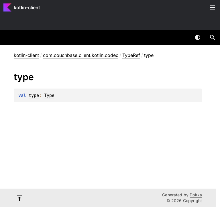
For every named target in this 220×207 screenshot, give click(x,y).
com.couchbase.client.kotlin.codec (80, 55)
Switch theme (197, 37)
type (34, 95)
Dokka (196, 194)
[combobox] (182, 37)
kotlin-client (27, 7)
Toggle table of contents (212, 7)
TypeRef (131, 55)
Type (49, 95)
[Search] (212, 37)
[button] (212, 37)
